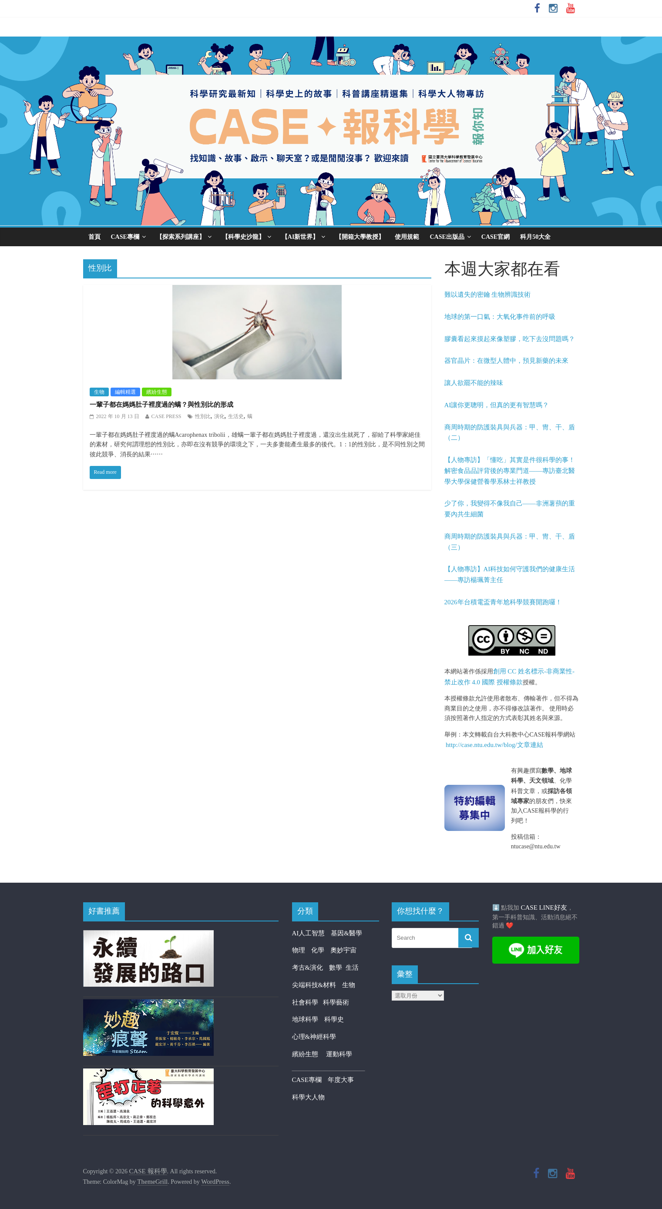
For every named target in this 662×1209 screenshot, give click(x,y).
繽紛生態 (156, 392)
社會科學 (307, 1002)
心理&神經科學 (314, 1036)
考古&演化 (307, 967)
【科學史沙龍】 (243, 237)
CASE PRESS (166, 416)
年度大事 (341, 1079)
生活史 (236, 416)
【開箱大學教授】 (360, 237)
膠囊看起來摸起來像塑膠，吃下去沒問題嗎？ (509, 338)
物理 (298, 950)
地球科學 (305, 1019)
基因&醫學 (346, 933)
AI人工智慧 (308, 933)
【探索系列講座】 (180, 237)
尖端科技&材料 (314, 984)
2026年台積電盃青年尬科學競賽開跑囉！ (503, 602)
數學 (337, 967)
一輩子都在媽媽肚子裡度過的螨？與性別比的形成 (161, 404)
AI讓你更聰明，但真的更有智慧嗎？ (496, 405)
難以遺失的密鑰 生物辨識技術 (487, 294)
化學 (317, 950)
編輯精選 (125, 392)
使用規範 (407, 237)
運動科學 (339, 1054)
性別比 (203, 416)
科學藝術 (336, 1002)
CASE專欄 (125, 237)
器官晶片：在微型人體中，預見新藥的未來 (506, 360)
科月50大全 (535, 237)
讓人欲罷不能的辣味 (473, 382)
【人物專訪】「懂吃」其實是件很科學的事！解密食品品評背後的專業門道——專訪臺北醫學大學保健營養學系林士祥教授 (509, 470)
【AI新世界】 (300, 237)
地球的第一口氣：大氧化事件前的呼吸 (499, 316)
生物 (99, 392)
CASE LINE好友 (544, 907)
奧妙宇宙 (343, 950)
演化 (219, 416)
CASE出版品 (447, 237)
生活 (352, 967)
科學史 (334, 1019)
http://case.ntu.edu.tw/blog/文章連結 (494, 744)
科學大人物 (308, 1097)
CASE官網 (495, 237)
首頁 (94, 237)
